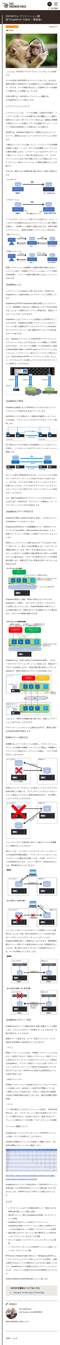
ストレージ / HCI (12, 27)
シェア (14, 1338)
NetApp (10, 30)
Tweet (8, 1338)
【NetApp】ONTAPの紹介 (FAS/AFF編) (28, 1293)
